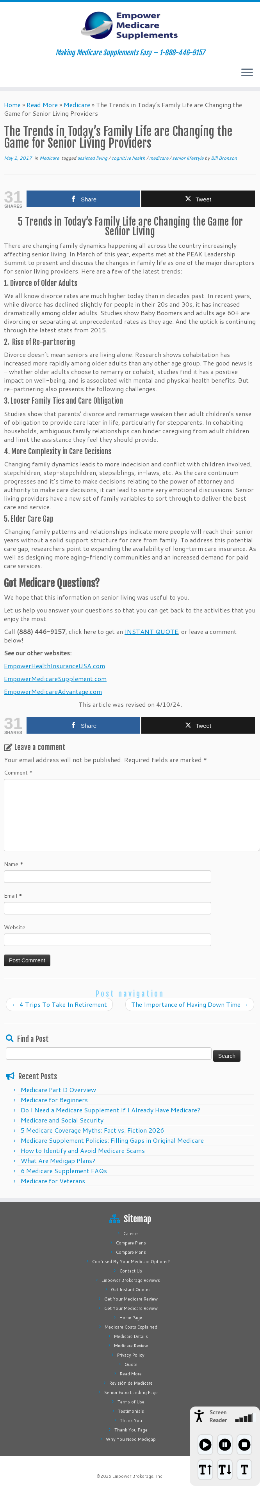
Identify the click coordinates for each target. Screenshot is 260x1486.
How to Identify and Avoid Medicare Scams (83, 1150)
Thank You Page (131, 1430)
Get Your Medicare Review (131, 1299)
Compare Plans (131, 1243)
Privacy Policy (130, 1355)
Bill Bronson (224, 158)
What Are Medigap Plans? (58, 1160)
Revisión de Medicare (131, 1383)
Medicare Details (131, 1336)
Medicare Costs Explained (131, 1327)
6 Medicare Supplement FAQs (64, 1170)
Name (13, 864)
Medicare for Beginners (54, 1099)
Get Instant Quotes (131, 1290)
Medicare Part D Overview (58, 1089)
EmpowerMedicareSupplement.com (55, 678)
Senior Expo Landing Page (131, 1392)
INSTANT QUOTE (151, 631)
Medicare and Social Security (62, 1119)
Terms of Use (131, 1402)
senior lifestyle (188, 158)
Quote (131, 1364)
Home (12, 104)
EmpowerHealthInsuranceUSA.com (54, 665)
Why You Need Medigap (131, 1439)
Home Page (130, 1318)
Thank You (131, 1420)
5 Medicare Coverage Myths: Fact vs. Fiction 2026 (92, 1130)
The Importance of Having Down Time (189, 1004)
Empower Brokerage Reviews (131, 1280)
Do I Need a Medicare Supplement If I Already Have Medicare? (110, 1109)
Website (14, 927)
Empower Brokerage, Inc (137, 1476)
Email (13, 896)
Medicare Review (131, 1346)
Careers (131, 1233)
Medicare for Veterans (53, 1180)
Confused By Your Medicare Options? (131, 1261)
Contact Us (130, 1271)
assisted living (93, 158)
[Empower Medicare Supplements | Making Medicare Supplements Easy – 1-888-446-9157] (130, 25)
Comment (18, 773)
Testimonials (131, 1411)
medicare (159, 158)
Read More (42, 104)
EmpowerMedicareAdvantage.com (53, 691)
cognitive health (128, 158)
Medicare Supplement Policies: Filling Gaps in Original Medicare (112, 1140)
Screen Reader (218, 1416)
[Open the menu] (247, 73)
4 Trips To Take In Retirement (59, 1004)
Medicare (77, 104)
